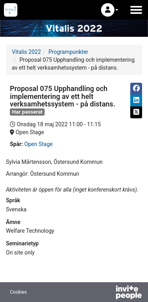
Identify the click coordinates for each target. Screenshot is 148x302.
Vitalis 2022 (26, 52)
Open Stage (38, 144)
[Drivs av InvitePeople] (108, 293)
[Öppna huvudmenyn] (136, 10)
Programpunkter (68, 52)
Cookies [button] (18, 292)
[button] (109, 10)
